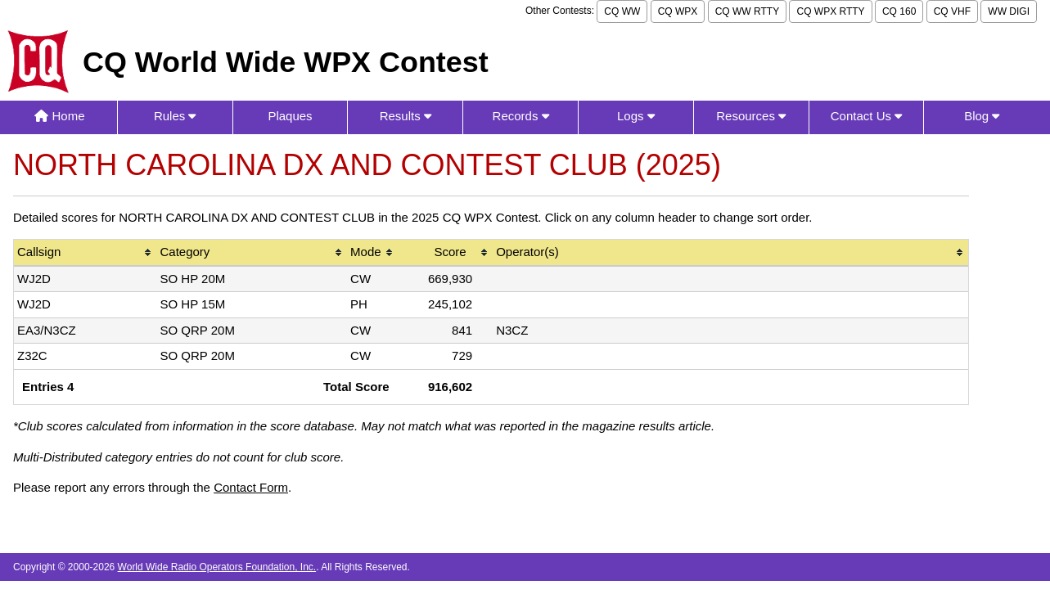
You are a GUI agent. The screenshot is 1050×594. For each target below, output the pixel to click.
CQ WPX (678, 11)
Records (521, 116)
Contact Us (866, 116)
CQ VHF (952, 11)
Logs (636, 116)
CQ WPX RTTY (830, 11)
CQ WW (622, 11)
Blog (981, 116)
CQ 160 (899, 11)
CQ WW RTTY (747, 11)
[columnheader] (85, 253)
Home (59, 116)
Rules (175, 116)
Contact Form (251, 487)
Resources (751, 116)
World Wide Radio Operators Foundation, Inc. (217, 567)
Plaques (290, 116)
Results (405, 116)
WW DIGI (1009, 11)
